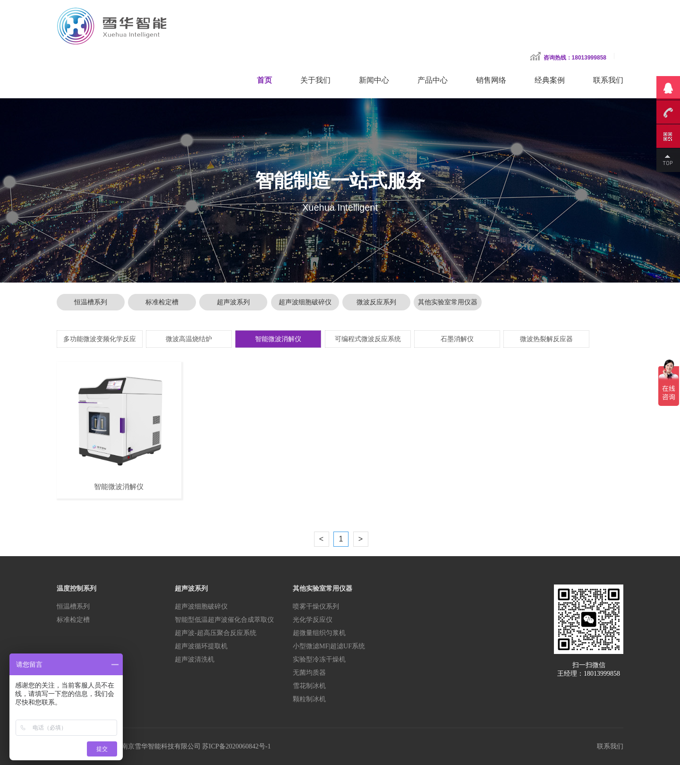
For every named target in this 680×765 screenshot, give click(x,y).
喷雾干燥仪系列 (316, 606)
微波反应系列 (376, 302)
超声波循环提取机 (201, 646)
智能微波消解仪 (278, 339)
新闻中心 (374, 80)
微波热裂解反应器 (546, 339)
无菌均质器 (309, 672)
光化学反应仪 (312, 619)
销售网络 (491, 80)
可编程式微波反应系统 (368, 339)
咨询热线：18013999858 (575, 57)
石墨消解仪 (457, 339)
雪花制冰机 (309, 685)
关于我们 (315, 80)
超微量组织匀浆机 (319, 632)
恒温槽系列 (90, 302)
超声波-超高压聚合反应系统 (215, 632)
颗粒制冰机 (309, 699)
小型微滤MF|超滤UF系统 (329, 646)
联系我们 (608, 80)
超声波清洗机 (194, 659)
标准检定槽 (161, 302)
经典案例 (550, 80)
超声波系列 (233, 302)
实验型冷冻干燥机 (319, 659)
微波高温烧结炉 (189, 339)
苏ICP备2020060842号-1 (236, 746)
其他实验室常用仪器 (447, 302)
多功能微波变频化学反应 (99, 339)
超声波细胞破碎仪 (305, 302)
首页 (264, 80)
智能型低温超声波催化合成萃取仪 (224, 619)
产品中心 (432, 80)
